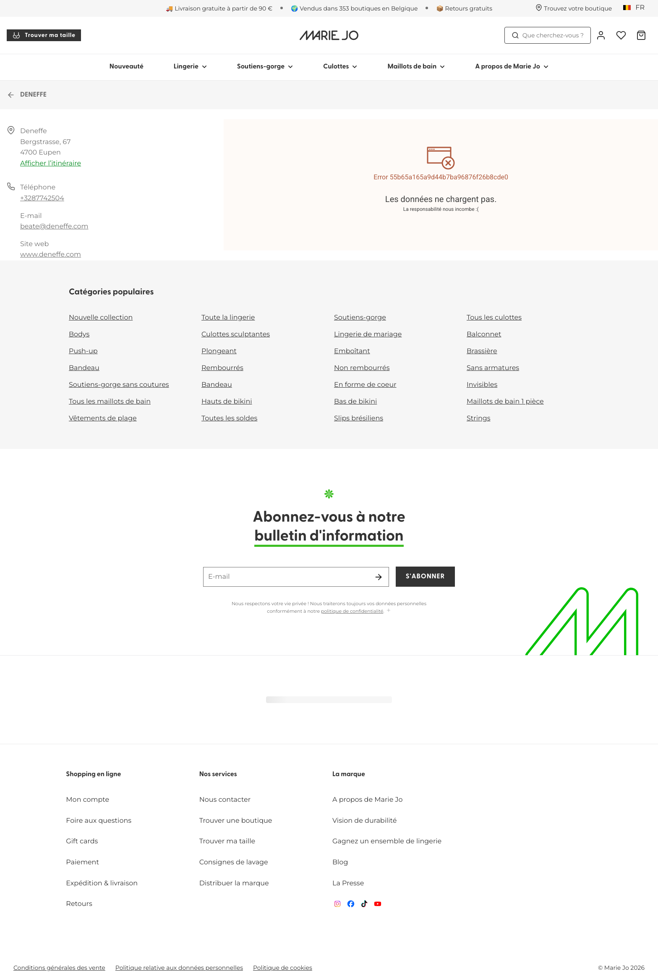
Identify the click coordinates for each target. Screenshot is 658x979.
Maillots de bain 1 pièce (505, 402)
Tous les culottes (494, 318)
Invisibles (482, 385)
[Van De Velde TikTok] (364, 906)
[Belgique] (636, 8)
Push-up (83, 351)
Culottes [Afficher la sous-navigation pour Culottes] (340, 66)
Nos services (218, 774)
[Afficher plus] (388, 611)
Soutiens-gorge (360, 318)
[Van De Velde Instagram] (337, 906)
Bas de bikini (355, 402)
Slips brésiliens (358, 419)
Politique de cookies (282, 967)
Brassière (482, 351)
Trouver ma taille (44, 35)
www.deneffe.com (50, 255)
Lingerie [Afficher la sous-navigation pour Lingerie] (190, 66)
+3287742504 (42, 198)
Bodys (79, 335)
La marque (348, 774)
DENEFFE (27, 95)
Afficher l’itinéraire (50, 164)
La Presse (348, 883)
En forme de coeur (365, 385)
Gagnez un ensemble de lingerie (386, 841)
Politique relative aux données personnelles (179, 967)
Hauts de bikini (226, 402)
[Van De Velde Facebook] (351, 906)
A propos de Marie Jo (367, 800)
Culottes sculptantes (235, 335)
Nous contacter (225, 800)
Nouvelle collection (101, 318)
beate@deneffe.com (54, 227)
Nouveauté (127, 66)
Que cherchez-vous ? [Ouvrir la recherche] (548, 35)
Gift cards (82, 841)
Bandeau (84, 368)
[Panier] (641, 35)
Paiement (82, 862)
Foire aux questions (98, 821)
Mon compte (87, 800)
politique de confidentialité (352, 611)
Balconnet (484, 335)
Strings (479, 419)
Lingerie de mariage (368, 335)
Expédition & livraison (102, 883)
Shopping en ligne (93, 774)
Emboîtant (352, 351)
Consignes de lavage (233, 862)
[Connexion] (601, 35)
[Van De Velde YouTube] (378, 906)
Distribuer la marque (234, 883)
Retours (79, 904)
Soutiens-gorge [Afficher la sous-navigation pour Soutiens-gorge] (265, 66)
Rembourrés (222, 368)
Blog (340, 862)
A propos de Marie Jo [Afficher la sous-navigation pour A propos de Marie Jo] (511, 66)
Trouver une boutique (235, 821)
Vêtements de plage (103, 419)
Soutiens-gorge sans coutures (119, 385)
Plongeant (219, 351)
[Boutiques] (573, 8)
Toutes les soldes (229, 419)
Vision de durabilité (364, 821)
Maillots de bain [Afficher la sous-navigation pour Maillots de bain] (416, 66)
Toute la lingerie (228, 318)
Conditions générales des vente (59, 967)
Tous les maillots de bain (110, 402)
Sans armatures (493, 368)
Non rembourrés (362, 368)
